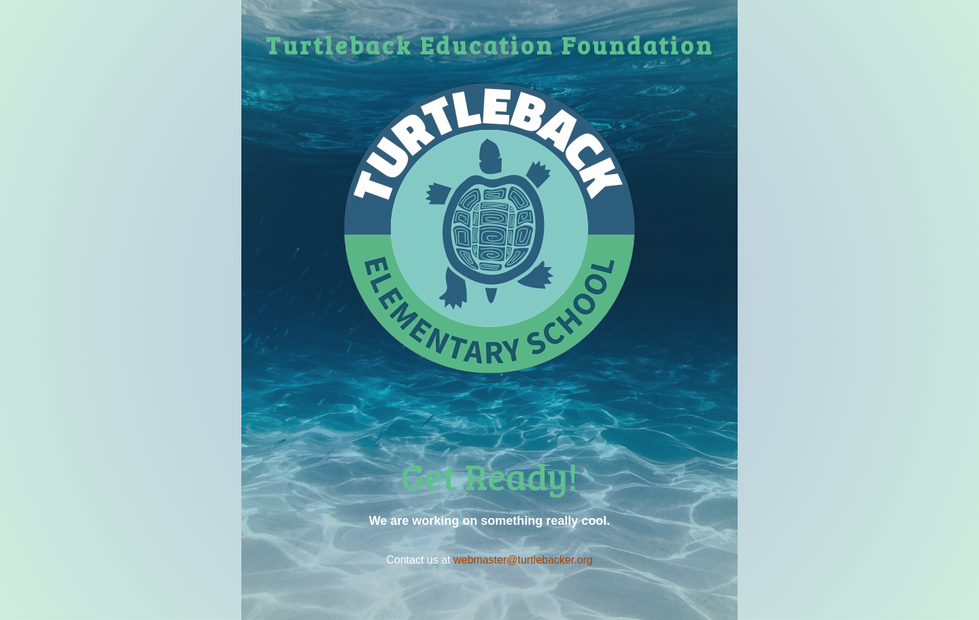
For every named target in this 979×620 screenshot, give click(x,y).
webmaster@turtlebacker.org (523, 560)
